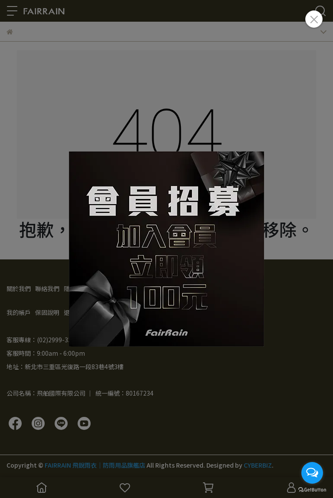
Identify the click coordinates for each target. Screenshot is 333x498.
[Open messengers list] (312, 473)
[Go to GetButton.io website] (312, 489)
